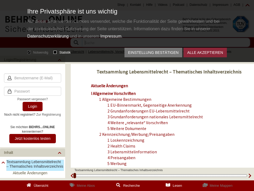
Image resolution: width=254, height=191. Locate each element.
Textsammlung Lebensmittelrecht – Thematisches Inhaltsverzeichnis (34, 164)
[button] (32, 153)
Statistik (61, 52)
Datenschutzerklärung (48, 36)
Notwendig (37, 52)
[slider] (74, 175)
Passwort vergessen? (32, 99)
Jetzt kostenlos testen (33, 138)
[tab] (32, 153)
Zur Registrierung (48, 114)
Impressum (110, 36)
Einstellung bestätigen (153, 52)
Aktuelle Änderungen (109, 85)
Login (32, 106)
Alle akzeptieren (205, 52)
